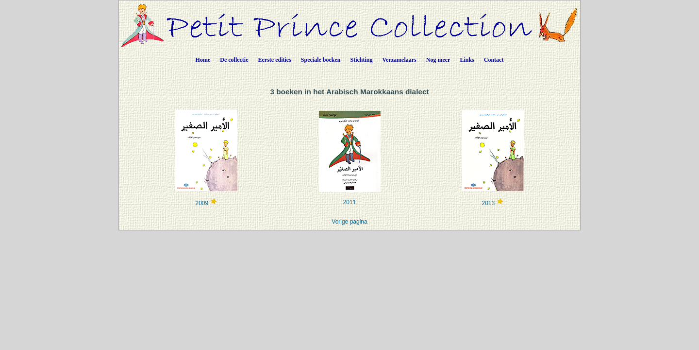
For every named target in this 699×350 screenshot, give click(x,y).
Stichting (361, 59)
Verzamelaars (399, 59)
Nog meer (438, 59)
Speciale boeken (321, 59)
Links (467, 59)
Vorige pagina (349, 221)
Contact (494, 59)
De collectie (234, 59)
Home (203, 59)
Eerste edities (274, 59)
